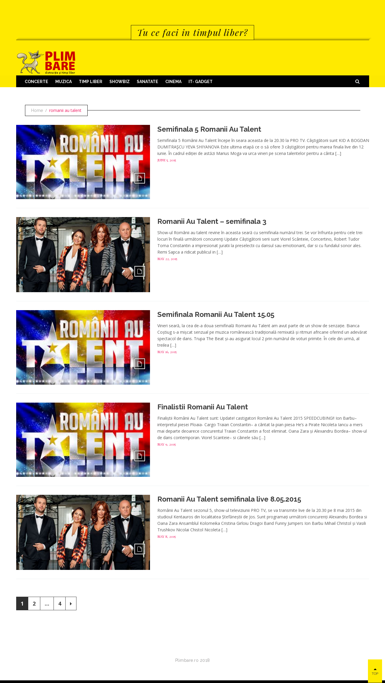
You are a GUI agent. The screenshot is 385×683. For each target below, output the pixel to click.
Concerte (36, 81)
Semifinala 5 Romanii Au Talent (209, 129)
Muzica (63, 81)
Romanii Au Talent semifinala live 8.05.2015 (229, 499)
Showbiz (119, 81)
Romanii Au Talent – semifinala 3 (211, 221)
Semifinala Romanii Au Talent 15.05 (215, 314)
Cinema (173, 81)
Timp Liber (90, 81)
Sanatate (147, 81)
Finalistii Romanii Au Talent (202, 407)
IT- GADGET (201, 81)
